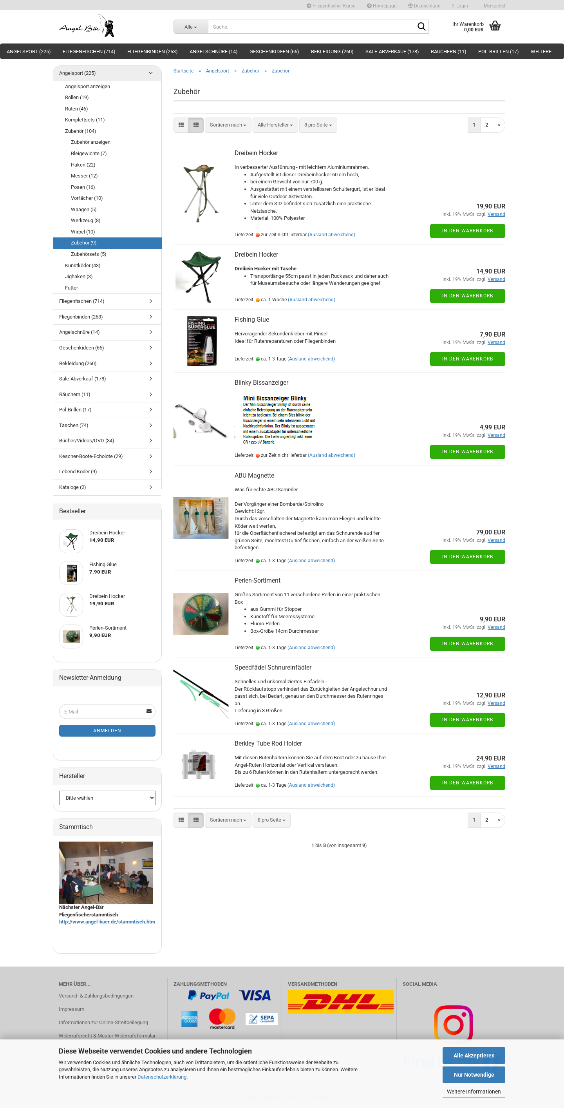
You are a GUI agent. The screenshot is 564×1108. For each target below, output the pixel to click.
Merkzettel (492, 6)
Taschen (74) (74, 425)
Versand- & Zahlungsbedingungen (96, 996)
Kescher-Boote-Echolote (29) (91, 456)
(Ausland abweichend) (331, 234)
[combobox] (228, 125)
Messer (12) (84, 176)
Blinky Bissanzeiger (261, 382)
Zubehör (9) (84, 243)
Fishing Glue (252, 319)
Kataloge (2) (72, 487)
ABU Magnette (254, 475)
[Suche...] (191, 27)
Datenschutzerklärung (161, 1077)
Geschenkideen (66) (274, 51)
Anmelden (107, 730)
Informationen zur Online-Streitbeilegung (103, 1022)
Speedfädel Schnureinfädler (273, 667)
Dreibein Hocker (256, 153)
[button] (424, 5)
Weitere (541, 51)
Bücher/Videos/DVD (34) (86, 441)
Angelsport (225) (29, 51)
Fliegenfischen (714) (89, 51)
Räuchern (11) (448, 51)
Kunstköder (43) (83, 265)
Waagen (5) (84, 209)
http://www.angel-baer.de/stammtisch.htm (107, 922)
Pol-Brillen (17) (498, 51)
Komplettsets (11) (85, 120)
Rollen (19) (77, 97)
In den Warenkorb (467, 231)
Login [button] (460, 6)
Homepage (381, 6)
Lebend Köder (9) (78, 471)
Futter (71, 288)
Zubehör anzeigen (90, 142)
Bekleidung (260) (332, 51)
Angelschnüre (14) (214, 51)
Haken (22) (83, 165)
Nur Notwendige (474, 1075)
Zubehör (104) (80, 131)
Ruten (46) (76, 109)
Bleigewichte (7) (89, 153)
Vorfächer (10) (87, 198)
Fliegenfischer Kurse (331, 6)
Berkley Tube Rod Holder (268, 743)
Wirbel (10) (83, 232)
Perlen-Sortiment (257, 580)
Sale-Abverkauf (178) (392, 51)
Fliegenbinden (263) (152, 51)
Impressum (71, 1009)
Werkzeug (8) (86, 220)
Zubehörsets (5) (89, 254)
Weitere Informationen (474, 1091)
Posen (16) (83, 187)
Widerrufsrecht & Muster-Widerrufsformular (107, 1036)
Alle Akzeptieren (474, 1055)
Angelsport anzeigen (87, 86)
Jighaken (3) (79, 276)
